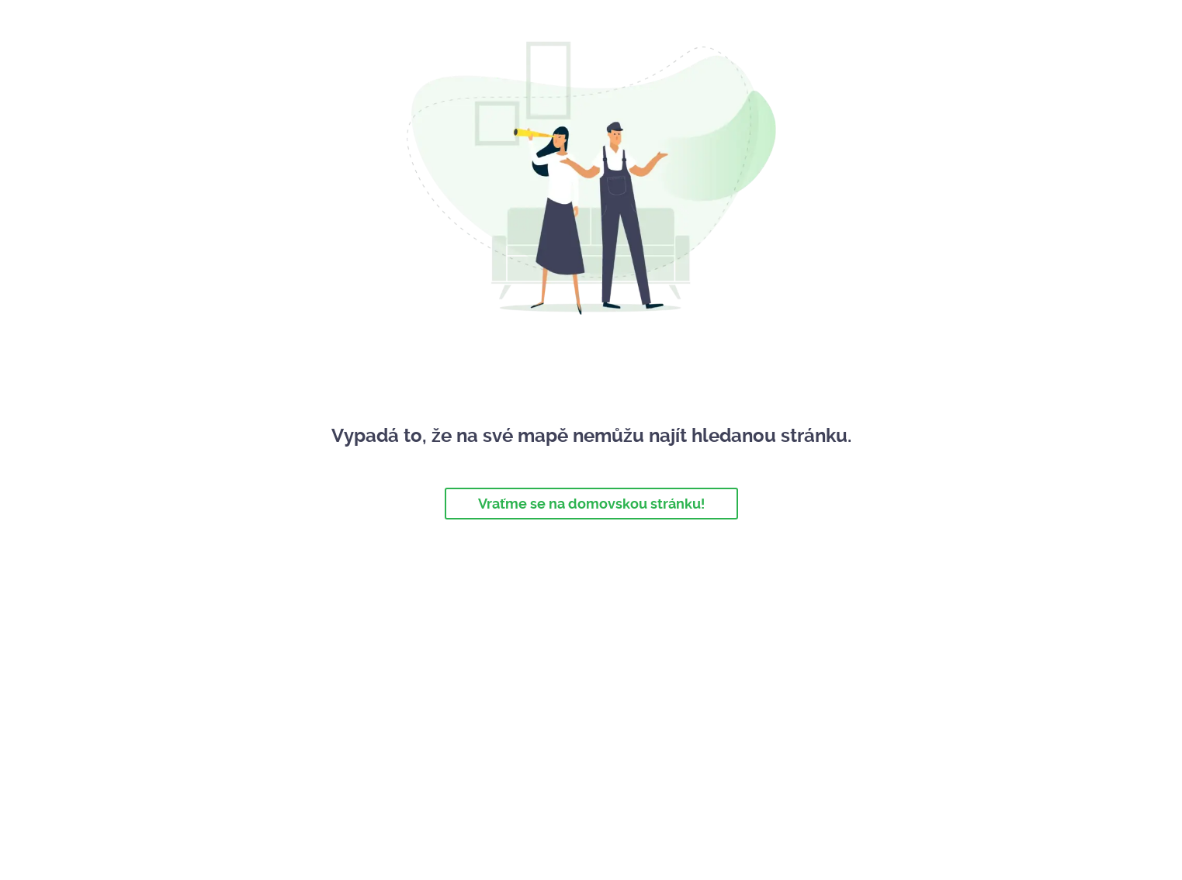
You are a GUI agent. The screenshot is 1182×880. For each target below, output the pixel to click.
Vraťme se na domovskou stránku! (591, 503)
